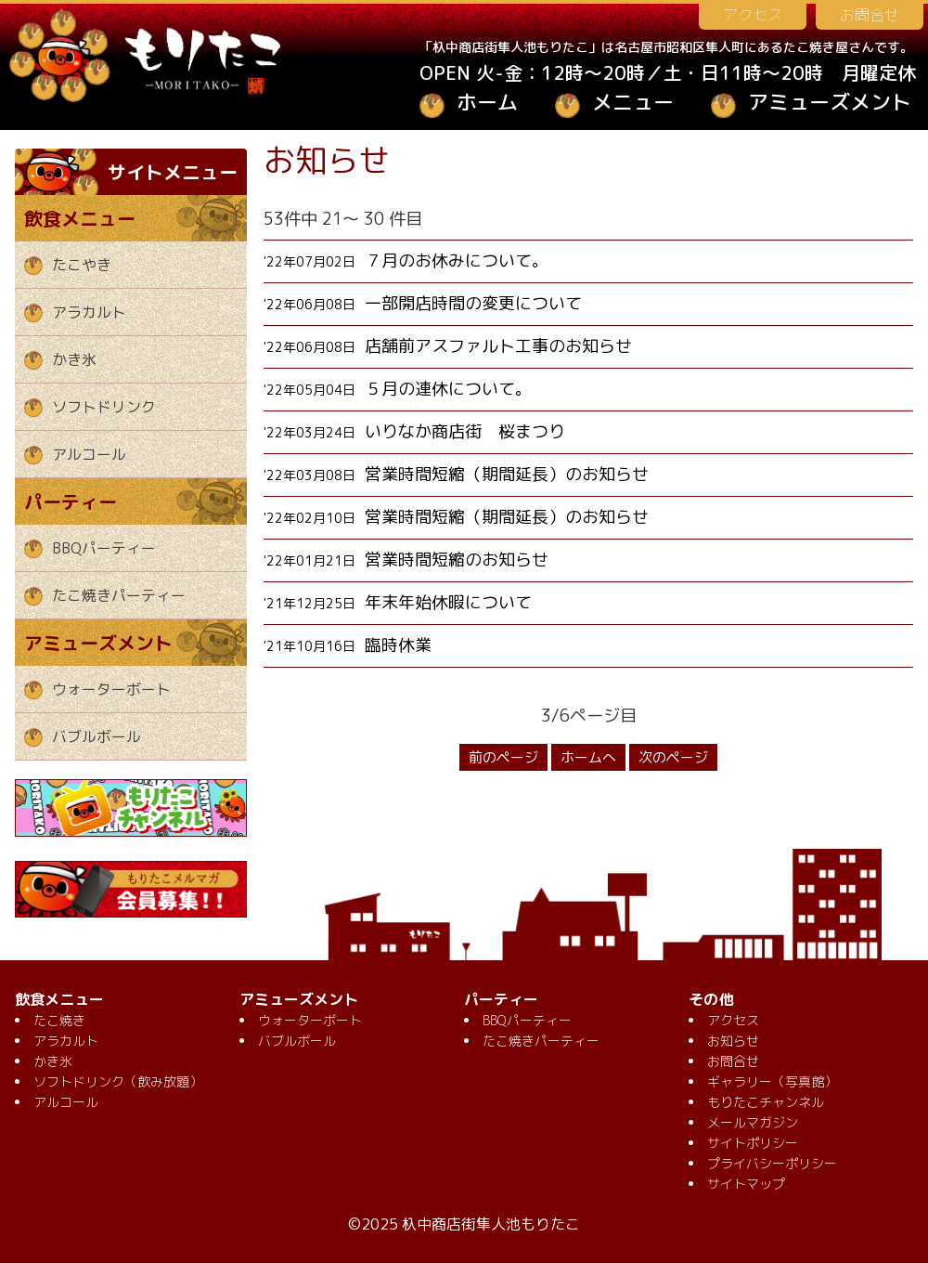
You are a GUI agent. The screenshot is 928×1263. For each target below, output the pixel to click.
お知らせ (733, 1040)
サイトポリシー (752, 1143)
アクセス (752, 15)
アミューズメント (829, 102)
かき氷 (74, 359)
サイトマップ (746, 1183)
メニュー (633, 102)
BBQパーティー (104, 548)
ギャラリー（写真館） (772, 1081)
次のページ (673, 757)
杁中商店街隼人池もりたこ (491, 1224)
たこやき (81, 264)
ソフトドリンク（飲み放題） (117, 1081)
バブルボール (96, 736)
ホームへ (588, 757)
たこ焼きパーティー (119, 595)
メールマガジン (752, 1122)
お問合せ (869, 15)
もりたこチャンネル (765, 1102)
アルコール (89, 454)
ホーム (487, 102)
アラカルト (89, 312)
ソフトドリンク (104, 407)
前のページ (503, 757)
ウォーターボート (111, 689)
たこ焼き (59, 1020)
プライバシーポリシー (772, 1163)
